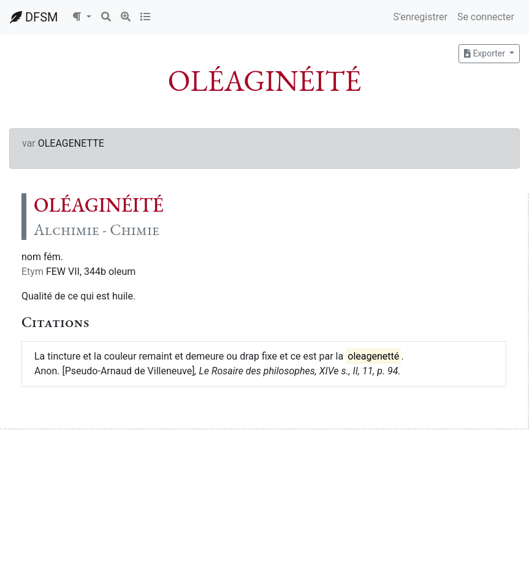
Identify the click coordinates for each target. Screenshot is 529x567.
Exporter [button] (485, 53)
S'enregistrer (420, 17)
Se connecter (485, 17)
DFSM (34, 17)
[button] (81, 17)
